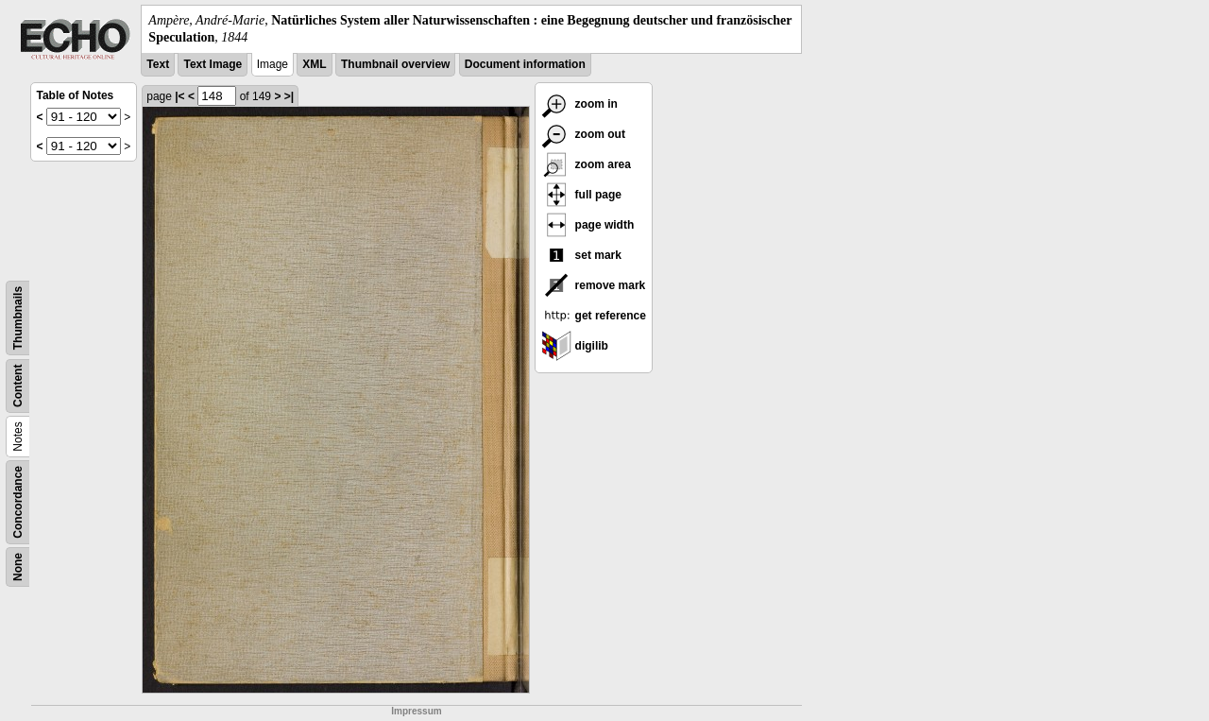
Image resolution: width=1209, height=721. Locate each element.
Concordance (18, 502)
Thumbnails (18, 318)
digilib (574, 345)
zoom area (586, 164)
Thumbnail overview (395, 64)
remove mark (593, 285)
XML (314, 64)
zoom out (583, 134)
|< (179, 96)
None (18, 567)
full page (581, 194)
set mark (581, 255)
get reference (593, 315)
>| (289, 96)
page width (587, 225)
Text (157, 64)
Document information (525, 64)
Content (18, 386)
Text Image (212, 64)
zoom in (579, 104)
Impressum (416, 711)
